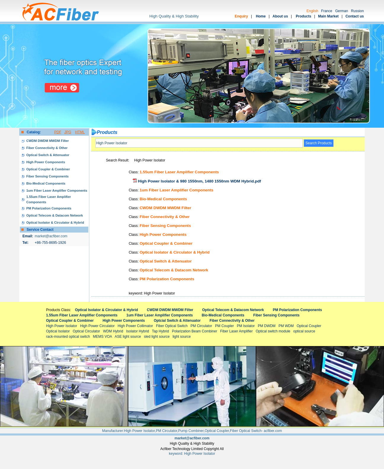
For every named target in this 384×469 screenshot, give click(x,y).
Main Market (328, 16)
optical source (304, 331)
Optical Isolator (58, 331)
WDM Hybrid (113, 331)
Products (303, 16)
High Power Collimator (135, 326)
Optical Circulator (86, 331)
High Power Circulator (97, 326)
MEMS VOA (102, 336)
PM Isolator (246, 326)
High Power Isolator (61, 326)
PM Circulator (201, 326)
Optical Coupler (309, 326)
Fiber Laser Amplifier (236, 331)
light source (181, 336)
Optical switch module (273, 331)
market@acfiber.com (51, 236)
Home (260, 16)
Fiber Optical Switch (172, 326)
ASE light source (128, 336)
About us (280, 16)
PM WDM (286, 326)
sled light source (157, 336)
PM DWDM (267, 326)
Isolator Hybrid (137, 331)
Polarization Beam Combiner (194, 331)
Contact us (354, 16)
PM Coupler (224, 326)
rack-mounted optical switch (68, 336)
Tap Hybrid (160, 331)
